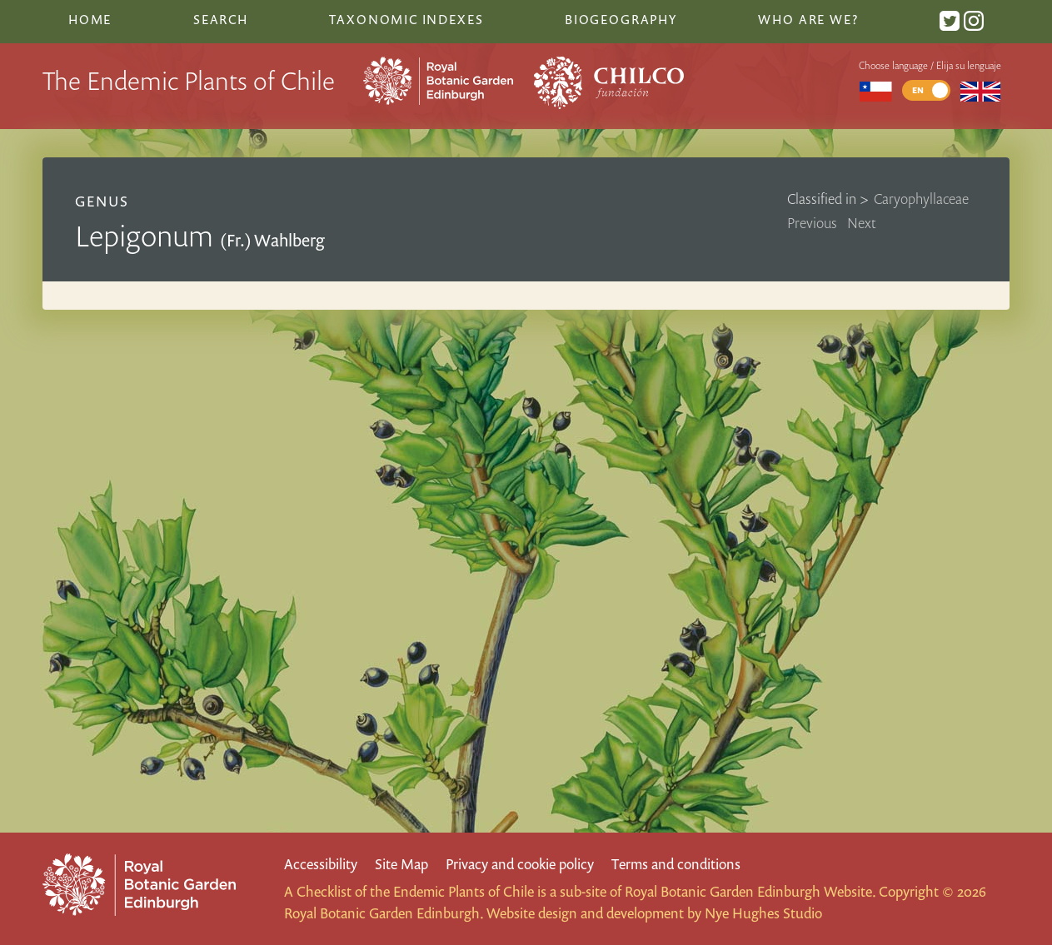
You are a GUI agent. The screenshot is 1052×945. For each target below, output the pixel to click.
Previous (812, 222)
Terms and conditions (675, 863)
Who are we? (808, 19)
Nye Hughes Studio (763, 913)
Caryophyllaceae (921, 198)
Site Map (401, 863)
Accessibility (320, 863)
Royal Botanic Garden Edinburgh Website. (750, 891)
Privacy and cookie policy (520, 863)
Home (90, 19)
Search (220, 19)
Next (861, 222)
